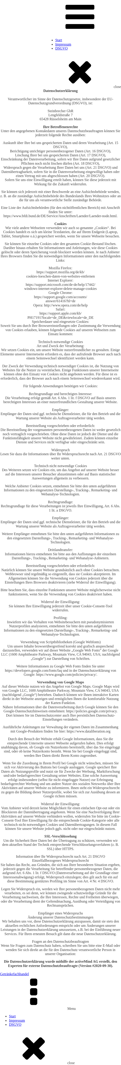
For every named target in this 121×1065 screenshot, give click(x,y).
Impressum (63, 44)
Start (58, 40)
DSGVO (61, 48)
